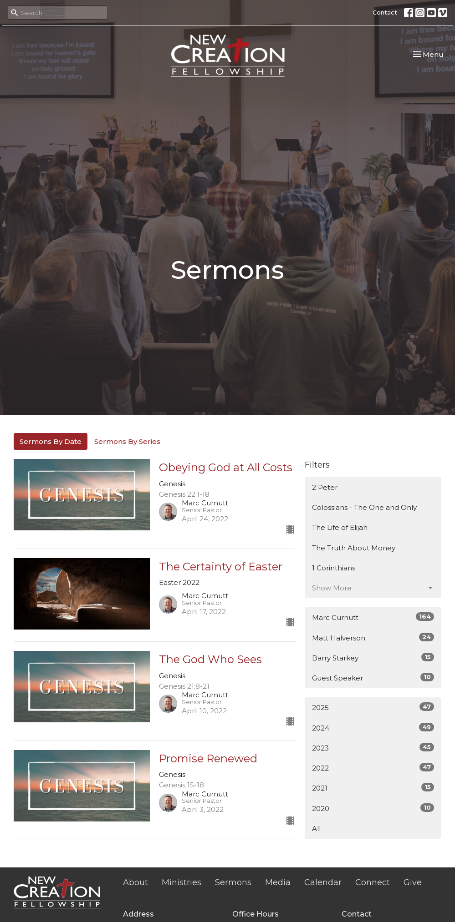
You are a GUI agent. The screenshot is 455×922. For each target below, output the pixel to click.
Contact (385, 12)
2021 (373, 787)
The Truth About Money (353, 548)
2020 (373, 808)
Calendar (323, 882)
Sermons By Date (51, 441)
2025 (373, 707)
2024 (373, 727)
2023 (373, 747)
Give (413, 882)
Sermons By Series (127, 441)
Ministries (181, 882)
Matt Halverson (373, 637)
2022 (373, 767)
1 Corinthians (333, 568)
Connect (372, 882)
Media (278, 882)
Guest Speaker (373, 677)
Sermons (233, 882)
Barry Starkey (373, 657)
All (316, 828)
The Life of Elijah (340, 527)
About (135, 882)
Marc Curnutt (373, 617)
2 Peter (324, 487)
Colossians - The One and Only (364, 507)
